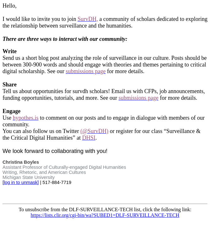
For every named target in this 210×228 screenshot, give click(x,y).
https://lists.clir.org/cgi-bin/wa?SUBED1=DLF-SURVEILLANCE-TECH (105, 215)
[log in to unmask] (21, 182)
